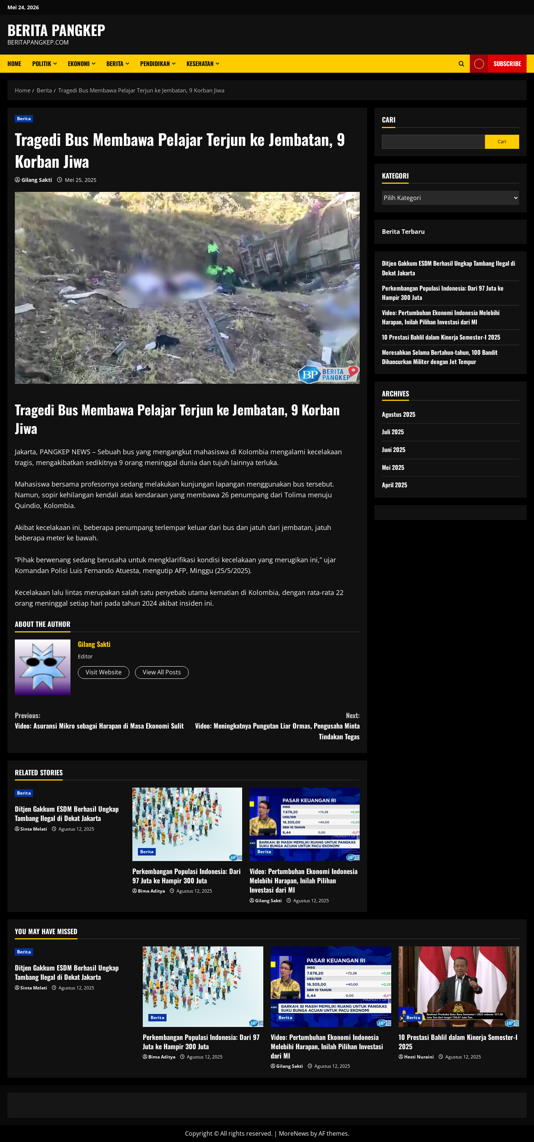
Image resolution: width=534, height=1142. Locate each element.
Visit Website (104, 672)
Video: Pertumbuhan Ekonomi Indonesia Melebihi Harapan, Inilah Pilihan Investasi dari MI (303, 880)
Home (14, 63)
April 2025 (394, 484)
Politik (41, 63)
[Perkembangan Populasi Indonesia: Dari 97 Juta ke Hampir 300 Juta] (187, 824)
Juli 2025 (393, 431)
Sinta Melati (33, 829)
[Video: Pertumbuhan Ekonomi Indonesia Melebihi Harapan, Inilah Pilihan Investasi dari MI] (305, 824)
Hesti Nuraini (419, 1057)
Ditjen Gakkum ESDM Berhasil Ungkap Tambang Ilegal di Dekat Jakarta (67, 813)
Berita (114, 63)
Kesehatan (200, 63)
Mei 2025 (393, 467)
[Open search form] (461, 63)
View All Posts (162, 672)
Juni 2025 (393, 449)
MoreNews (294, 1133)
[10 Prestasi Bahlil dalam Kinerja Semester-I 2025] (459, 986)
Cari (388, 119)
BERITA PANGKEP (56, 29)
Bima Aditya (151, 891)
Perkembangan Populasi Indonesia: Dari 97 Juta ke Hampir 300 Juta (186, 875)
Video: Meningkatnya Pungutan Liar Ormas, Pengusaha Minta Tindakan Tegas (273, 726)
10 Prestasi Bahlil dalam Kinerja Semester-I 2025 (441, 337)
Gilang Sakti (37, 179)
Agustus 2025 (398, 414)
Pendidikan (155, 63)
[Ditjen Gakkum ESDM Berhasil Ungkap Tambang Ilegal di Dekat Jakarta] (70, 793)
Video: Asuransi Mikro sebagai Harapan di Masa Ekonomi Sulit (101, 720)
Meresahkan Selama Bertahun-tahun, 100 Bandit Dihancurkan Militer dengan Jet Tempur (440, 357)
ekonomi (79, 63)
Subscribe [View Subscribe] (495, 64)
